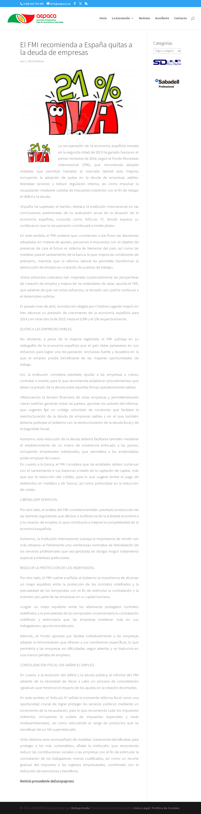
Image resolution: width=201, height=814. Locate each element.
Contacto (180, 18)
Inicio (103, 18)
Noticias (144, 18)
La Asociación (121, 18)
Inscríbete (162, 18)
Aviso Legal (142, 808)
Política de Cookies (166, 808)
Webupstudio (80, 808)
